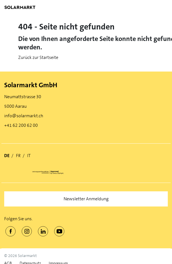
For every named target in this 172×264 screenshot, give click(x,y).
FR (18, 156)
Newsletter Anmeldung (86, 199)
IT (29, 156)
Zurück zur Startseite (38, 57)
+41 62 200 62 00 (21, 125)
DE (7, 156)
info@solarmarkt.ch (23, 116)
